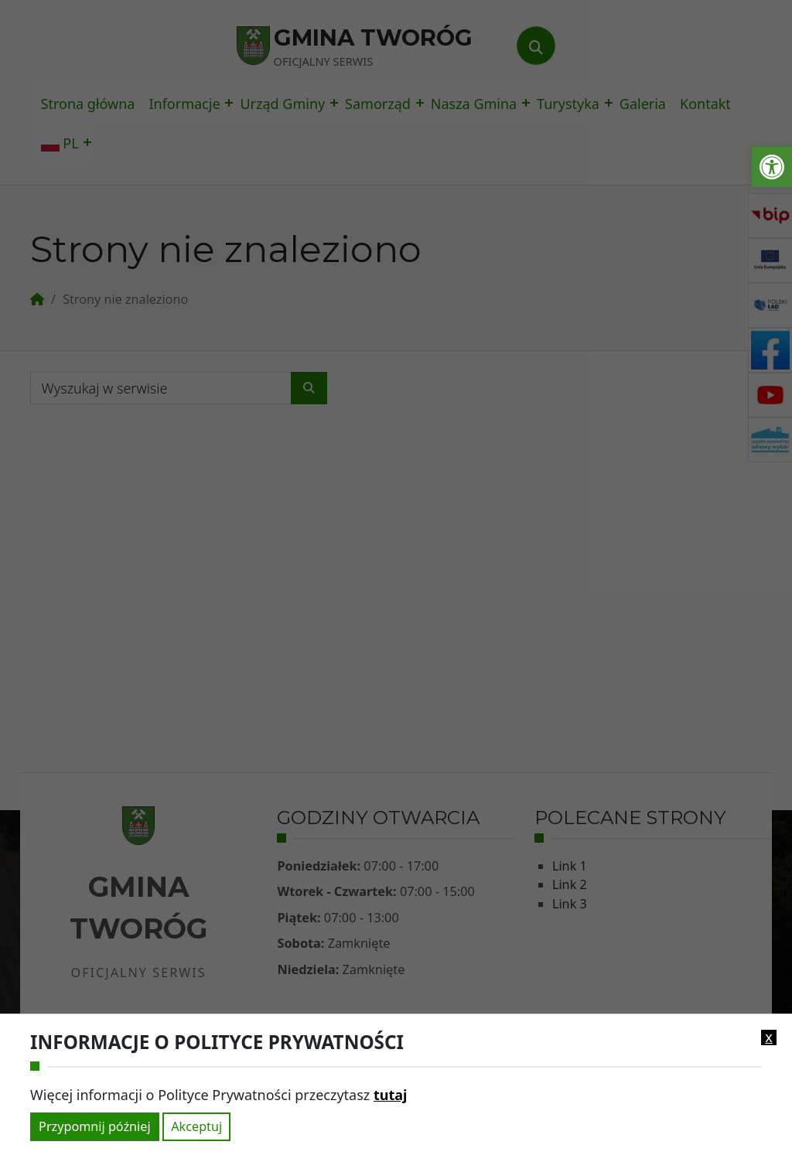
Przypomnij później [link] (94, 1126)
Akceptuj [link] (196, 1126)
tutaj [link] (390, 1094)
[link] (772, 167)
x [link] (769, 1037)
